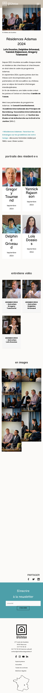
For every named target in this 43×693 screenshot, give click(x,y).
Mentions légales (20, 671)
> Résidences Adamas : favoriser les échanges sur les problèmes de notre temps (19, 135)
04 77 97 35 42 (21, 647)
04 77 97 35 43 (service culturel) (21, 649)
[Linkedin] (38, 579)
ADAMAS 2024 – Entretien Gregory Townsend (11, 305)
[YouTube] (23, 656)
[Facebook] (28, 579)
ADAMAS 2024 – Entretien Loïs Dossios (11, 340)
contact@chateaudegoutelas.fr (21, 651)
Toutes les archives (21, 668)
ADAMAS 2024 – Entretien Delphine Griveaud (31, 305)
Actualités (18, 665)
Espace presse (20, 661)
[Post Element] (11, 189)
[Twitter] (33, 579)
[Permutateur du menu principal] (38, 4)
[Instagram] (20, 656)
